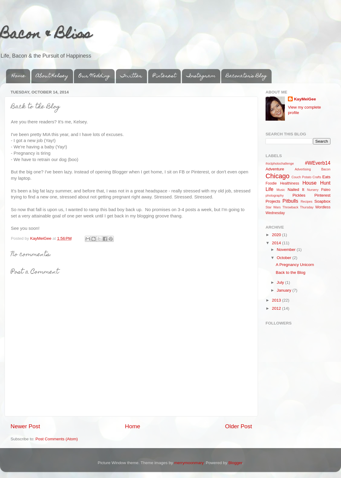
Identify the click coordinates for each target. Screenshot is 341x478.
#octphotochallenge (280, 163)
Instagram (200, 76)
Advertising (303, 169)
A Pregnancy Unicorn (295, 264)
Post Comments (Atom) (57, 439)
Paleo (325, 190)
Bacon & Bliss (45, 35)
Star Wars (273, 207)
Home (18, 76)
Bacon (325, 169)
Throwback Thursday (298, 207)
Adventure (275, 169)
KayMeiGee (305, 99)
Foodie (271, 183)
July (281, 282)
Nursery (313, 190)
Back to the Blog (290, 272)
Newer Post (25, 426)
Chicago (277, 176)
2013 (277, 300)
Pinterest (164, 76)
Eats (326, 177)
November (287, 249)
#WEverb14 (317, 163)
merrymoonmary (188, 463)
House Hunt (316, 182)
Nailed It (296, 189)
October (284, 257)
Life (269, 189)
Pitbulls (290, 201)
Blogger (235, 463)
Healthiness (289, 183)
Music (280, 190)
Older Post (238, 426)
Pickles (298, 195)
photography (275, 195)
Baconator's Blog (246, 76)
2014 (277, 243)
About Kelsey (52, 76)
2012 (277, 308)
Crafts (317, 177)
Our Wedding (94, 76)
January (284, 290)
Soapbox (322, 201)
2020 (277, 235)
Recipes (306, 201)
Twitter (131, 76)
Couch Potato (301, 177)
